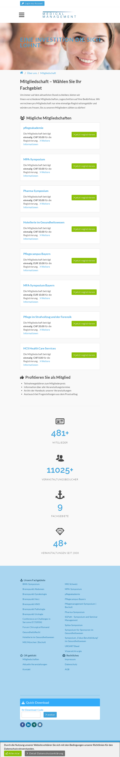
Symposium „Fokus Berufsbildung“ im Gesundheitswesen (81, 639)
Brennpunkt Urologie (33, 614)
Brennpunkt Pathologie (34, 609)
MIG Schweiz (71, 584)
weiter (50, 714)
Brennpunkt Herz (31, 599)
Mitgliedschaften (31, 659)
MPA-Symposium (73, 589)
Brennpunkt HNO (31, 604)
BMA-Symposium (31, 584)
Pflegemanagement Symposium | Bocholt (80, 605)
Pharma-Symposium (75, 612)
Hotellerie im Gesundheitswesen (38, 637)
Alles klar (13, 753)
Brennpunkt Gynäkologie (35, 594)
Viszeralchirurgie (73, 651)
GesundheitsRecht (31, 632)
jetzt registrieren (84, 134)
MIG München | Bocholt (34, 642)
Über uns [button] (32, 72)
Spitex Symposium (74, 625)
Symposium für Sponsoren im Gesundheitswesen (79, 631)
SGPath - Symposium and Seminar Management (81, 618)
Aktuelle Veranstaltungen (35, 664)
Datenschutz (71, 664)
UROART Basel (72, 646)
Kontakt (26, 669)
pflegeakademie (72, 594)
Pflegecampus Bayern (75, 599)
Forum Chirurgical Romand (36, 627)
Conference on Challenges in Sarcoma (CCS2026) (36, 620)
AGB (67, 669)
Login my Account (32, 3)
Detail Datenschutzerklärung (44, 753)
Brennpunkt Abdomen (33, 589)
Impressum (70, 659)
